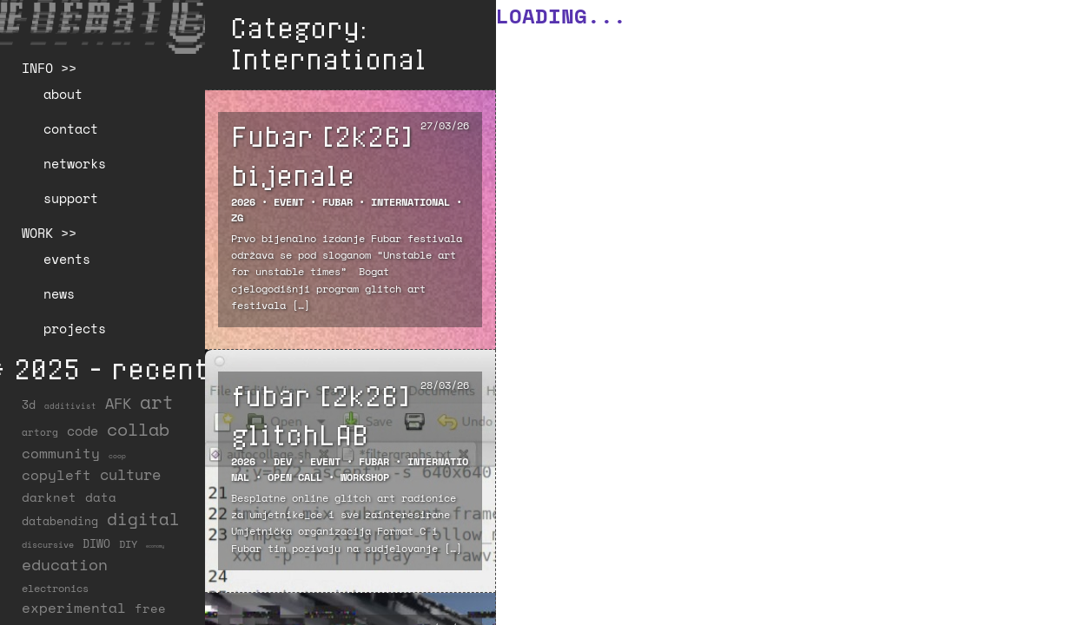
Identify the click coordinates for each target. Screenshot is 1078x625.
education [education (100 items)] (65, 564)
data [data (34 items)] (100, 497)
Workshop (365, 477)
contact (70, 128)
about (63, 93)
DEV (283, 461)
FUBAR (337, 201)
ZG (237, 217)
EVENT (289, 201)
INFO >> (49, 67)
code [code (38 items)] (82, 431)
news (59, 293)
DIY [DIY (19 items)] (128, 543)
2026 (243, 201)
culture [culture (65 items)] (130, 474)
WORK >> (49, 232)
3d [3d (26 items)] (29, 404)
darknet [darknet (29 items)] (49, 497)
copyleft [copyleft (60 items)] (56, 474)
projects (74, 328)
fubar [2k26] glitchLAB (320, 414)
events (66, 258)
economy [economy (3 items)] (155, 546)
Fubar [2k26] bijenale (321, 155)
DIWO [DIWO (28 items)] (96, 543)
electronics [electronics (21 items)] (55, 587)
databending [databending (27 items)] (60, 521)
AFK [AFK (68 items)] (118, 403)
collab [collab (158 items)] (138, 429)
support (70, 197)
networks (74, 163)
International (410, 201)
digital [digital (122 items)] (143, 518)
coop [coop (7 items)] (117, 456)
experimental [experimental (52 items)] (74, 607)
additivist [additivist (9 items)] (70, 405)
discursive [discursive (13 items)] (48, 544)
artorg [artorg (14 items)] (40, 432)
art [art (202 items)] (157, 402)
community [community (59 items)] (61, 453)
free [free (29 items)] (150, 608)
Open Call (295, 477)
